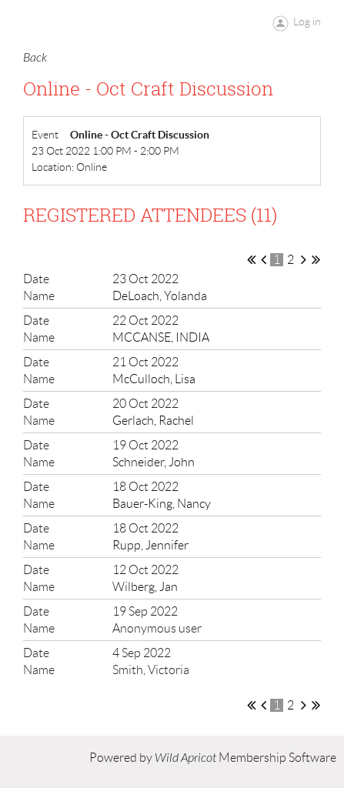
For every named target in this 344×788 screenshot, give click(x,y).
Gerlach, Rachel (153, 420)
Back (35, 58)
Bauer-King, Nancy (161, 503)
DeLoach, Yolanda (159, 295)
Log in (307, 21)
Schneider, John (153, 462)
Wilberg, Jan (145, 586)
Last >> (316, 259)
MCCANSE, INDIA (160, 337)
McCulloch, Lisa (153, 379)
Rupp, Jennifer (150, 545)
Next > (303, 259)
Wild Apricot (185, 758)
